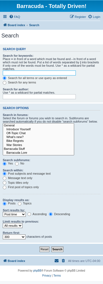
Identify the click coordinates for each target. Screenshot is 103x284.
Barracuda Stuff (38, 149)
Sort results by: (14, 210)
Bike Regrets (38, 141)
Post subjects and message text (27, 173)
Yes (8, 163)
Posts (9, 203)
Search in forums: (16, 115)
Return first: (11, 232)
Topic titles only (15, 182)
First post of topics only (21, 187)
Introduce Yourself (38, 129)
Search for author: (16, 89)
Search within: (13, 170)
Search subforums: (16, 160)
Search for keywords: (18, 55)
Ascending (37, 214)
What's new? (38, 137)
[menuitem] (14, 16)
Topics (25, 203)
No (19, 163)
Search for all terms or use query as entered (35, 78)
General (38, 126)
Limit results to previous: (21, 221)
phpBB (37, 270)
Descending (59, 214)
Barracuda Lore (38, 153)
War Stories (38, 145)
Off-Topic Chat (38, 133)
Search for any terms (19, 82)
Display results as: (16, 200)
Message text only (17, 178)
